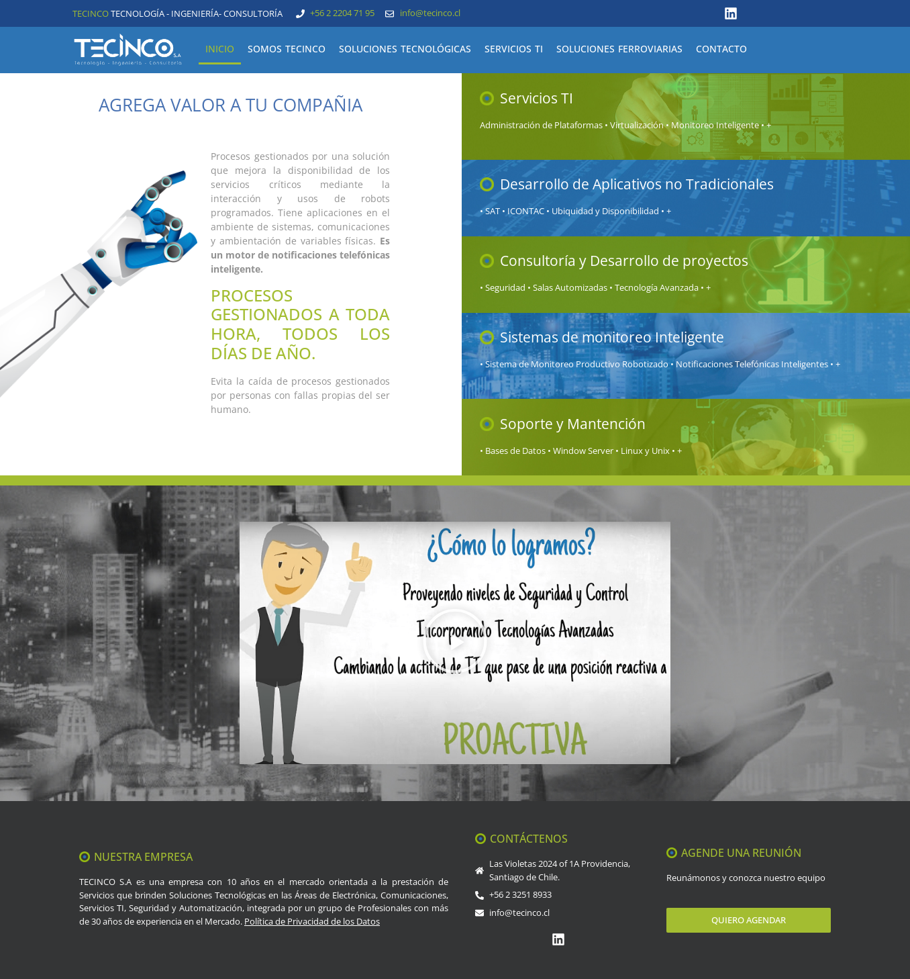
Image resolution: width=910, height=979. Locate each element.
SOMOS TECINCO (286, 48)
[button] (455, 643)
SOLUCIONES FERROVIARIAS (619, 48)
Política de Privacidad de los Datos (312, 921)
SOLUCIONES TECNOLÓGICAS (405, 48)
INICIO (219, 48)
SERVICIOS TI (514, 48)
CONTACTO (721, 48)
